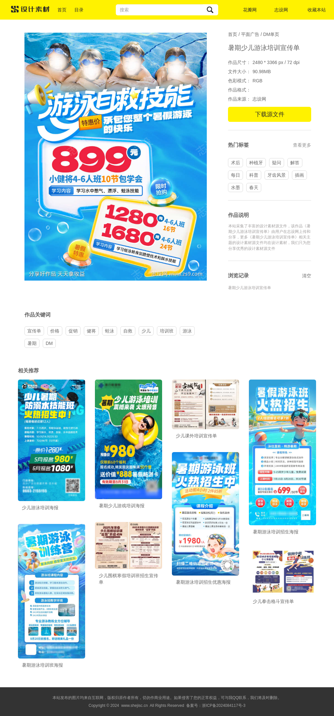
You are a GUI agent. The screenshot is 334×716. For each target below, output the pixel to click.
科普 (253, 175)
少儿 (146, 331)
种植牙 (256, 162)
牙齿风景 (276, 175)
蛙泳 (109, 331)
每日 (235, 175)
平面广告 (250, 34)
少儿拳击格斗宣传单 (273, 601)
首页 (62, 9)
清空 (306, 275)
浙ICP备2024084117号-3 (223, 705)
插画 (299, 175)
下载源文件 (269, 114)
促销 (73, 331)
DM (49, 343)
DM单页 (271, 34)
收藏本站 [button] (317, 9)
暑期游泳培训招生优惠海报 (203, 582)
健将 (91, 331)
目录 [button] (79, 9)
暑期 (32, 343)
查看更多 (302, 145)
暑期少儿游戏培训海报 (121, 505)
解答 (294, 162)
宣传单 (34, 331)
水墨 (235, 187)
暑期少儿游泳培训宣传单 (249, 287)
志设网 (281, 9)
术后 (235, 162)
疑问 (276, 162)
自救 (127, 331)
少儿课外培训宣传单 (196, 435)
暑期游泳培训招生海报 (275, 531)
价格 (54, 331)
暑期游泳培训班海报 (42, 665)
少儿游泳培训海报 (40, 507)
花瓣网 (250, 9)
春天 (253, 187)
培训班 (167, 331)
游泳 (187, 331)
